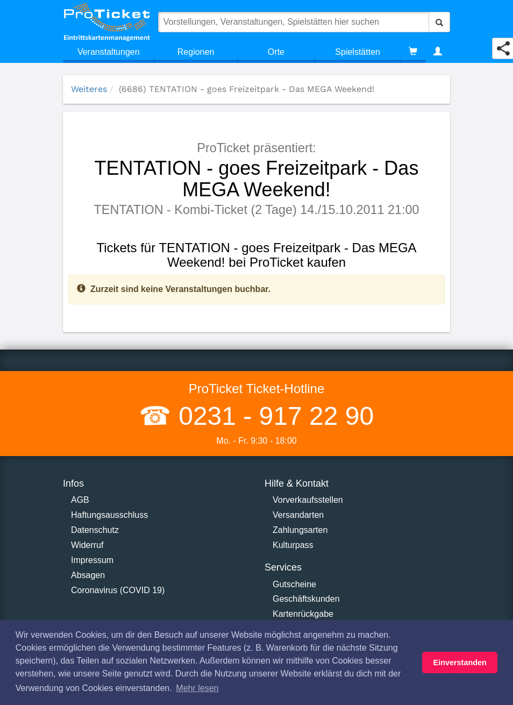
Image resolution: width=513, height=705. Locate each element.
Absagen (88, 575)
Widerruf (87, 545)
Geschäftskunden (306, 598)
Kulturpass (293, 545)
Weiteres (89, 89)
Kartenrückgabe (303, 613)
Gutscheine (294, 584)
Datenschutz (95, 530)
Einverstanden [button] (460, 662)
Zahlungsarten (300, 530)
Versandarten (298, 514)
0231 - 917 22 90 (273, 416)
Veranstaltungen (108, 51)
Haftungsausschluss (109, 514)
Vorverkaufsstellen (308, 499)
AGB (80, 499)
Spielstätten (357, 51)
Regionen (196, 51)
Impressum (92, 560)
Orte (276, 51)
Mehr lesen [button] (197, 688)
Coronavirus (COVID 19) (118, 590)
